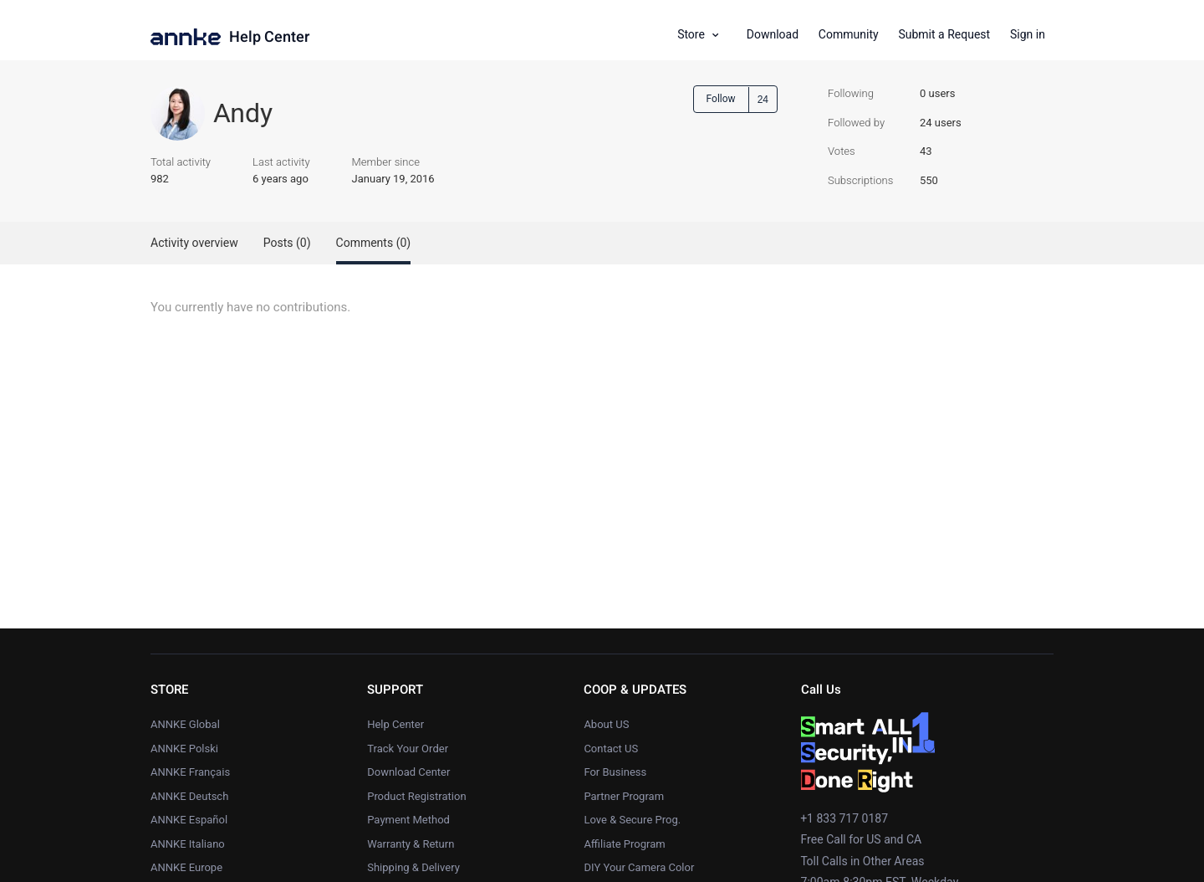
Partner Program (624, 796)
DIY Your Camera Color (639, 867)
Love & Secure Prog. (632, 820)
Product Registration (416, 796)
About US (606, 724)
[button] (704, 35)
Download (772, 35)
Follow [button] (721, 98)
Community (849, 35)
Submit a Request (944, 35)
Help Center (269, 37)
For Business (615, 772)
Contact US (611, 748)
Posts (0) (287, 243)
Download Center (408, 772)
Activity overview (194, 243)
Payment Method (408, 820)
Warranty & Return (410, 844)
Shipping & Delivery (413, 867)
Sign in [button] (1027, 35)
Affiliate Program (624, 844)
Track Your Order (407, 748)
